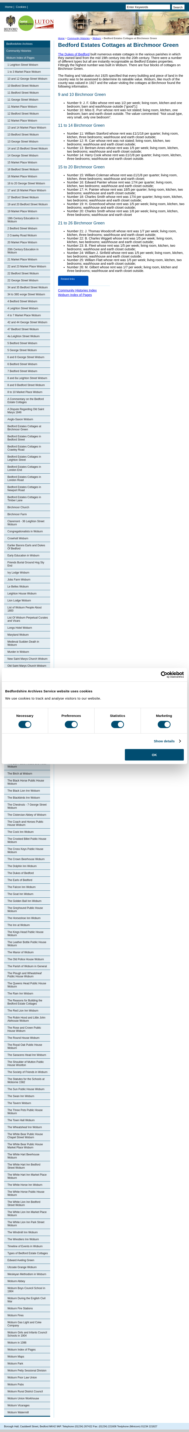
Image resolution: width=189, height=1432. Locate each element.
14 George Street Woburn (22, 155)
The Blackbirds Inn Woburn (23, 797)
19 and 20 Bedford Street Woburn (27, 204)
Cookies (21, 7)
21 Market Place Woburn (22, 259)
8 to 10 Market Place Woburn (24, 392)
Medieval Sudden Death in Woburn (23, 643)
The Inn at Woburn (18, 925)
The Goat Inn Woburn (20, 894)
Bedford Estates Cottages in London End (24, 468)
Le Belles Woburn (18, 586)
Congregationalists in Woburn (25, 531)
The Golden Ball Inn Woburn (24, 901)
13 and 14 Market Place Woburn (26, 127)
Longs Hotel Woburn (19, 627)
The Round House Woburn (23, 1037)
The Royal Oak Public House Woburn (24, 1046)
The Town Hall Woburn (21, 1120)
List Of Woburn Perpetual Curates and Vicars (27, 619)
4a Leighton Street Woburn (23, 336)
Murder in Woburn (18, 651)
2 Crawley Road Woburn (22, 235)
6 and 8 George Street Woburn (25, 357)
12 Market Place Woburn (22, 120)
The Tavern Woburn (19, 1103)
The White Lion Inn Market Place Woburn (27, 1214)
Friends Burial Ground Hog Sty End (25, 564)
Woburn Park (15, 1363)
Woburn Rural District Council (25, 1391)
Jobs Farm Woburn (18, 579)
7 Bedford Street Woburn (22, 371)
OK (154, 755)
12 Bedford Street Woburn (23, 113)
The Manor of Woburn (20, 952)
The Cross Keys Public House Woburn (25, 850)
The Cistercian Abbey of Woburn (26, 814)
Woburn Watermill (18, 1412)
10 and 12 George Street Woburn (27, 78)
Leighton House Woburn (21, 593)
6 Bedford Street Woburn (22, 364)
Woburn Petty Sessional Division (26, 1370)
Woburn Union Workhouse (23, 1398)
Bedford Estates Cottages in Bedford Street (24, 438)
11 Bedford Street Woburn (23, 92)
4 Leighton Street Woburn (22, 308)
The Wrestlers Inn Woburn (23, 1239)
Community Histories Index (77, 290)
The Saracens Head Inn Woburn (26, 1055)
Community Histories (78, 38)
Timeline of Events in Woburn (25, 1246)
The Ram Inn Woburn (20, 993)
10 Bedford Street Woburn (23, 85)
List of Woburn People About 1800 (24, 609)
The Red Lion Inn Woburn (22, 1010)
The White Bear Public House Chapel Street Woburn (25, 1136)
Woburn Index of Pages (20, 57)
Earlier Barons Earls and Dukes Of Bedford (26, 547)
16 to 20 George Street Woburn (26, 183)
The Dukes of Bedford (20, 873)
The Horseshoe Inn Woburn (23, 918)
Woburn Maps (15, 1356)
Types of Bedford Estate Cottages (27, 1253)
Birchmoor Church (18, 507)
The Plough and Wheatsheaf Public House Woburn (24, 975)
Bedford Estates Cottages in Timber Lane (24, 499)
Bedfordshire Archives (19, 43)
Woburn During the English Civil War (26, 1300)
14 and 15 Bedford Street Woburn (27, 148)
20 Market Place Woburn (22, 242)
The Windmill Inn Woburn (22, 1232)
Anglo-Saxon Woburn (20, 419)
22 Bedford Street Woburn (23, 273)
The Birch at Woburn (19, 773)
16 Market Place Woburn (22, 176)
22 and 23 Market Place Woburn (26, 266)
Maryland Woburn (18, 634)
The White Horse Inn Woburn (24, 1184)
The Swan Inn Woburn (20, 1096)
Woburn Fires (15, 1315)
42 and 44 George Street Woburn (27, 322)
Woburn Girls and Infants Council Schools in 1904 (27, 1334)
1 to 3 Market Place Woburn (24, 71)
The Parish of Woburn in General (27, 966)
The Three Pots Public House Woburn (25, 1112)
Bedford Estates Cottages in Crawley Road (24, 448)
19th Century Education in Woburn (22, 220)
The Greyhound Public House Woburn (25, 909)
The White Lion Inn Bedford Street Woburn (23, 1203)
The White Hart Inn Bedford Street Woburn (23, 1166)
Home (9, 7)
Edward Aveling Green (20, 1260)
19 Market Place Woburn (22, 211)
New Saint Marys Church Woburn (27, 658)
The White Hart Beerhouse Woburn (23, 1156)
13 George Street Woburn (22, 141)
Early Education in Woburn (23, 555)
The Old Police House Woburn (25, 959)
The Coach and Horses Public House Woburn (25, 823)
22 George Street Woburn (22, 280)
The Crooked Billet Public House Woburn (26, 840)
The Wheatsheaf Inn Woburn (24, 1127)
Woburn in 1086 (17, 1342)
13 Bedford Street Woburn (23, 134)
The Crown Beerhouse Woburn (26, 859)
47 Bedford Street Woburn (23, 329)
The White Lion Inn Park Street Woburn (25, 1224)
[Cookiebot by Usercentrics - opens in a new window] (164, 674)
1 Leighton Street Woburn (22, 64)
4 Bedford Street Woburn (22, 301)
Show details (164, 741)
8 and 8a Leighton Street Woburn (27, 378)
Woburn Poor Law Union (22, 1377)
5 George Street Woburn (22, 350)
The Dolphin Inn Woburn (22, 866)
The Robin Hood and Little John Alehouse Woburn (26, 1019)
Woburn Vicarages (18, 1405)
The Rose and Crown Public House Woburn (24, 1029)
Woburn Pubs (15, 1384)
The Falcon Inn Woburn (21, 887)
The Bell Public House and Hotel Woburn (26, 765)
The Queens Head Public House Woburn (26, 985)
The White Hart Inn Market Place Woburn (27, 1176)
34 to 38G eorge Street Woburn (26, 294)
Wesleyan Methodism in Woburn (26, 1274)
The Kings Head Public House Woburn (25, 934)
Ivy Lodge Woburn (18, 572)
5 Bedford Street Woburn (22, 343)
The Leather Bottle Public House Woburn (26, 944)
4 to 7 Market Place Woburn (24, 315)
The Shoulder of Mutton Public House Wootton (25, 1063)
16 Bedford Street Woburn (23, 169)
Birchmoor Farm (17, 514)
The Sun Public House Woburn (26, 1089)
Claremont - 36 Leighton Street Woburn (25, 523)
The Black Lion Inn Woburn (23, 790)
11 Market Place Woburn (22, 106)
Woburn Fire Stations (20, 1308)
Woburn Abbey (16, 1281)
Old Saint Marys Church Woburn (26, 665)
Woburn (96, 38)
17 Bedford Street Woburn (23, 197)
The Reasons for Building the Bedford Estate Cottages (24, 1002)
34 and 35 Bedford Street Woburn (27, 287)
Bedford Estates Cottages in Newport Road (24, 489)
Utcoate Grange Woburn (22, 1267)
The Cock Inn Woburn (20, 831)
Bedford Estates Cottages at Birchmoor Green (24, 428)
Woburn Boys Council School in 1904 (26, 1290)
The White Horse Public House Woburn (25, 1193)
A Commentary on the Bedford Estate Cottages (25, 401)
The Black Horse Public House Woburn (25, 782)
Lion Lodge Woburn (19, 600)
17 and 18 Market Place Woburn (26, 190)
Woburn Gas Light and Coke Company (24, 1324)
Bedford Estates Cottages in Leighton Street (24, 458)
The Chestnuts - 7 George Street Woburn (27, 806)
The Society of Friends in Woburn (27, 1072)
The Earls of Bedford (19, 880)
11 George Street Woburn (22, 99)
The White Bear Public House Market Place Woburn (25, 1146)
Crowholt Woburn (17, 538)
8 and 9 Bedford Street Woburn (26, 385)
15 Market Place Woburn (22, 162)
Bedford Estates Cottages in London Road (24, 478)
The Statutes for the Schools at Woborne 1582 (26, 1080)
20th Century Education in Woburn (22, 251)
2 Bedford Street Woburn (22, 228)
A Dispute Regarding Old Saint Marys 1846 (25, 411)
